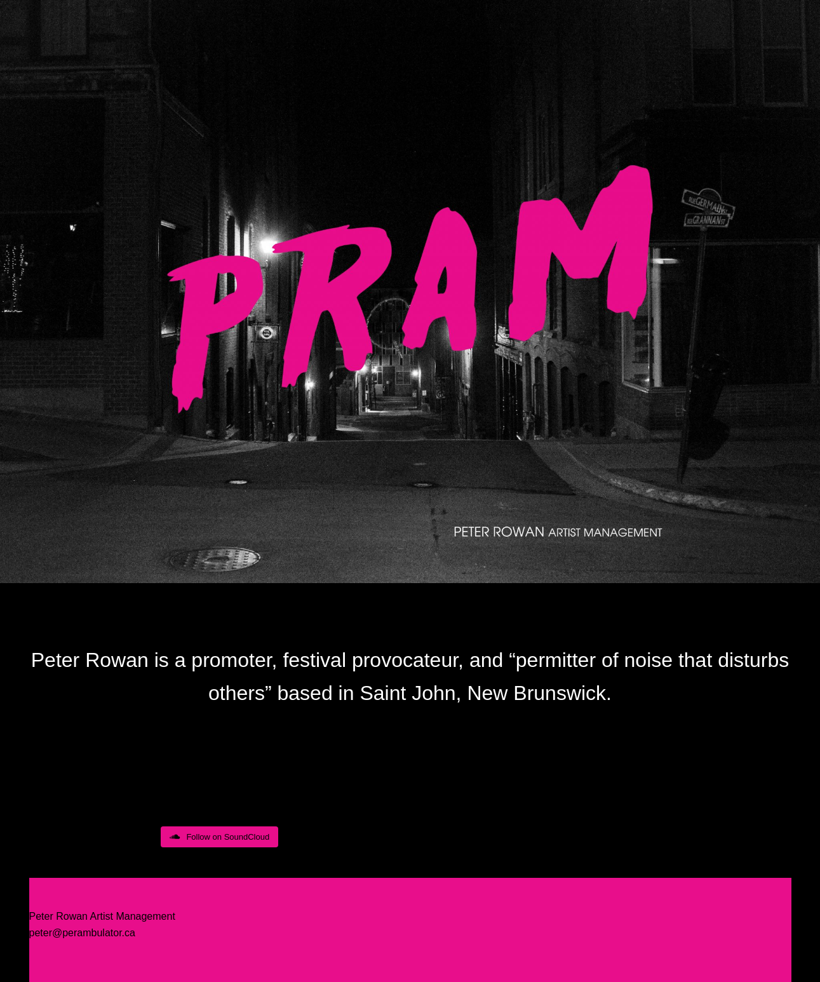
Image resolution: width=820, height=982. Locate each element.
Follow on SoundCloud (219, 837)
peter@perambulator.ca (82, 932)
